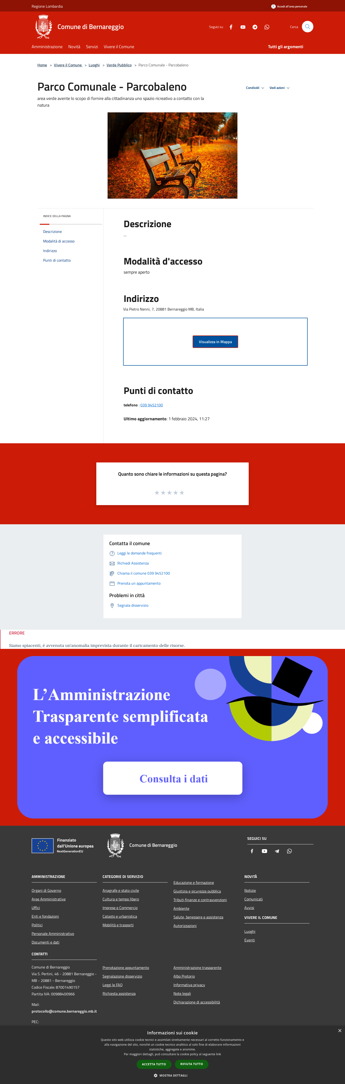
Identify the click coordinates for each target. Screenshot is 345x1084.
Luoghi (94, 65)
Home (42, 65)
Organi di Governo (46, 890)
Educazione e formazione (193, 882)
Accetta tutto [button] (154, 1064)
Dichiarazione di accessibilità (196, 1002)
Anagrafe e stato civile (121, 890)
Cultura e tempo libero (121, 899)
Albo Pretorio (184, 976)
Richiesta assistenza (119, 993)
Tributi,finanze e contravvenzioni (200, 900)
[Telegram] (253, 26)
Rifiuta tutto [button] (191, 1064)
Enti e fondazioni (45, 916)
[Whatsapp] (265, 26)
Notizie (250, 890)
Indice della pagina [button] (57, 216)
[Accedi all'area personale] (289, 6)
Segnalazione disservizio (122, 976)
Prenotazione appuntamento (126, 967)
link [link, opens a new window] (218, 1054)
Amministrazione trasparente (197, 967)
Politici (37, 925)
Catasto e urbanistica (120, 916)
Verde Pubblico (119, 65)
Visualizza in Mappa (215, 342)
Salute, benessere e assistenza (198, 917)
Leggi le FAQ (113, 985)
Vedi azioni (280, 88)
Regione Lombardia (47, 6)
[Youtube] (241, 26)
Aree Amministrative (49, 899)
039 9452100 (151, 405)
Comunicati (253, 899)
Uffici (36, 908)
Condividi (256, 88)
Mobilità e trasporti (118, 925)
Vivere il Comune (68, 65)
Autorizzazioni (185, 925)
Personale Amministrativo (53, 933)
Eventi (249, 940)
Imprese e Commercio (120, 908)
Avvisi (249, 908)
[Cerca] (307, 26)
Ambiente (181, 908)
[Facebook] (229, 26)
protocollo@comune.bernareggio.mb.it (64, 1011)
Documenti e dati (45, 942)
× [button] (339, 1031)
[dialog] (172, 1055)
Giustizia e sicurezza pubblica (197, 891)
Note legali (182, 993)
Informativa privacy (189, 985)
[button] (172, 1075)
